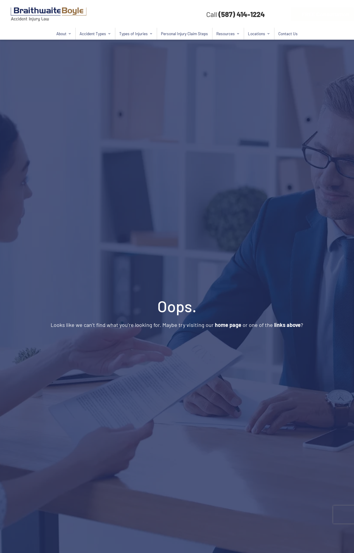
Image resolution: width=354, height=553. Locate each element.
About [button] (63, 34)
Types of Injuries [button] (136, 34)
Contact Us (288, 33)
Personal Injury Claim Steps (184, 33)
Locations (259, 34)
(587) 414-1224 (241, 14)
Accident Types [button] (95, 34)
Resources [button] (228, 34)
